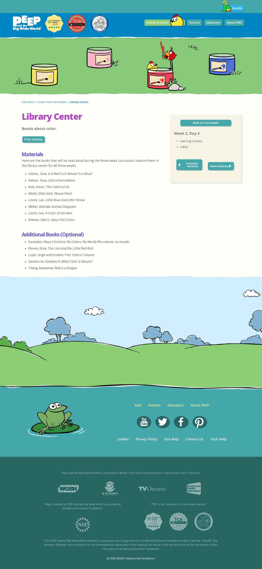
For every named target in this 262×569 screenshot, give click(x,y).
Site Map (171, 439)
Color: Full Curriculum (52, 102)
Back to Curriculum (206, 122)
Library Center (79, 102)
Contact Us (194, 439)
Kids (138, 405)
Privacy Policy (146, 439)
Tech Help (218, 439)
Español (231, 8)
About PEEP (234, 22)
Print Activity (33, 139)
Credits (123, 439)
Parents (194, 22)
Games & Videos (165, 23)
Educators (213, 22)
